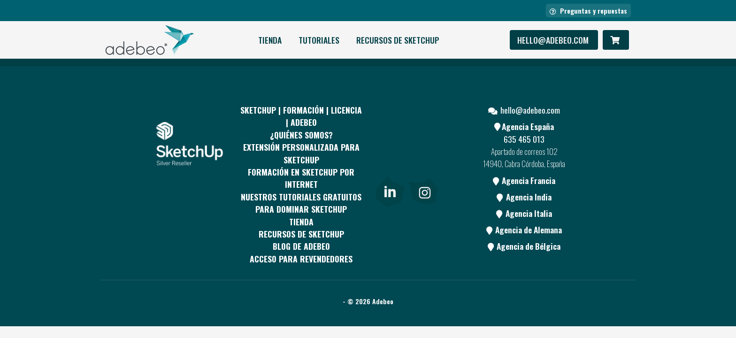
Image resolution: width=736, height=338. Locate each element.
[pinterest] (423, 133)
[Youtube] (389, 168)
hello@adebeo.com (553, 40)
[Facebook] (389, 133)
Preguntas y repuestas (588, 10)
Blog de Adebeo (301, 246)
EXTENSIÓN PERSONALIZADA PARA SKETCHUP (301, 153)
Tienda (270, 40)
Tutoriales (319, 40)
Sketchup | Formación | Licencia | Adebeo (301, 116)
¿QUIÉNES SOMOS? (301, 135)
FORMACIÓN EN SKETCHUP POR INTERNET (301, 178)
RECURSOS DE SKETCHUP (397, 40)
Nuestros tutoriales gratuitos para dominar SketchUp (301, 203)
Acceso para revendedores (301, 259)
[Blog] (423, 168)
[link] (390, 190)
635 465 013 (524, 139)
